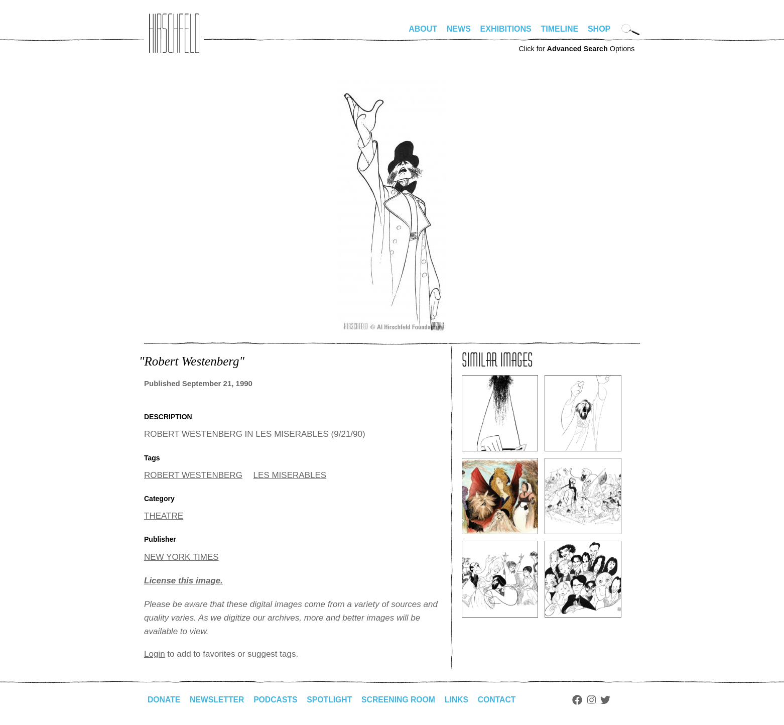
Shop (599, 29)
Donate (164, 699)
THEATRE (163, 516)
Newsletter (217, 699)
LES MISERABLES (290, 475)
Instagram (596, 700)
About (423, 29)
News (459, 29)
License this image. (183, 580)
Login (154, 654)
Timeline (560, 29)
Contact (501, 699)
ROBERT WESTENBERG (193, 475)
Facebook (582, 700)
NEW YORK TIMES (181, 557)
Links (461, 699)
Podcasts (277, 699)
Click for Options (576, 49)
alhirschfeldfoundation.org (174, 33)
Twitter (611, 700)
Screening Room (401, 699)
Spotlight (332, 699)
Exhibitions (506, 29)
